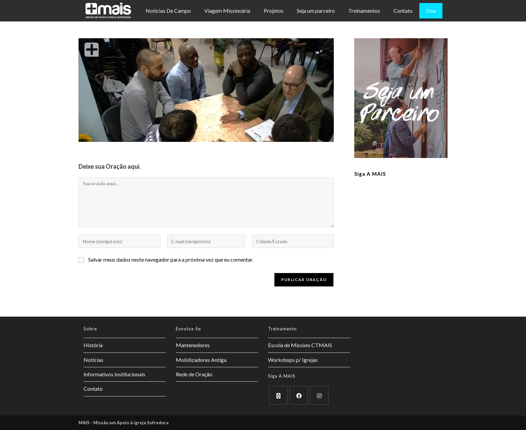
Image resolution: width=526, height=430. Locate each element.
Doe (431, 10)
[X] (278, 395)
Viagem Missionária (227, 10)
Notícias (93, 360)
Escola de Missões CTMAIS (300, 345)
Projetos (273, 10)
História (93, 345)
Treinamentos (364, 10)
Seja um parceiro (316, 10)
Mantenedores (193, 345)
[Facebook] (299, 395)
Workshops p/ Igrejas (293, 360)
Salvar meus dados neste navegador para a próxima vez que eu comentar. (170, 259)
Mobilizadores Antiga (201, 360)
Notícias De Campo (168, 10)
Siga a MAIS (370, 174)
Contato (403, 10)
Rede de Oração (194, 374)
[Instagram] (319, 395)
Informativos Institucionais (114, 374)
